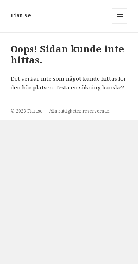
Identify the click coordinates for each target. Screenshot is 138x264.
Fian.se (21, 15)
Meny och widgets (119, 23)
